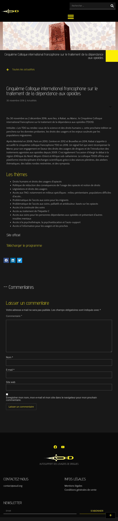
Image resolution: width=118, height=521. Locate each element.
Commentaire (14, 316)
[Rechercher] (112, 5)
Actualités (32, 100)
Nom (9, 357)
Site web (10, 382)
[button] (71, 17)
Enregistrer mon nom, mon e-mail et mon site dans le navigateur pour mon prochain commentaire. (51, 398)
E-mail (10, 370)
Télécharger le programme (24, 245)
